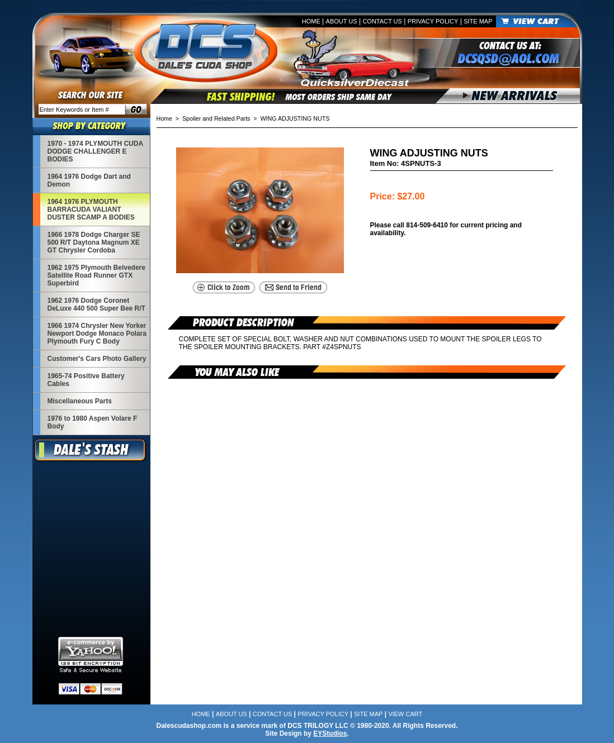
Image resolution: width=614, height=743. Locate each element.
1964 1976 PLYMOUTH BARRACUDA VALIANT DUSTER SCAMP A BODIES (91, 209)
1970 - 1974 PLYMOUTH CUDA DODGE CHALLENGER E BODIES (95, 151)
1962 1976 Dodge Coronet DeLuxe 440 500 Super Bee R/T (96, 304)
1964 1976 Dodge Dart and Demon (89, 180)
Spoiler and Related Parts (216, 118)
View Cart (405, 714)
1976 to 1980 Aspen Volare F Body (93, 422)
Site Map (478, 21)
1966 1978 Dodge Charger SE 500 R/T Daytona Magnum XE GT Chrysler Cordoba (94, 242)
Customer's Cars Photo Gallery (97, 359)
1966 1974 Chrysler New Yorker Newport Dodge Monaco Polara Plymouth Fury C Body (97, 333)
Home (311, 21)
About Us (341, 21)
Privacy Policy (433, 21)
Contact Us (382, 21)
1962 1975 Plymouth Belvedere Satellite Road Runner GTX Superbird (96, 275)
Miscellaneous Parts (80, 401)
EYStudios (330, 733)
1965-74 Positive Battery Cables (86, 380)
